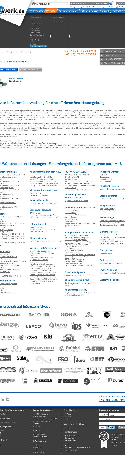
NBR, (11, 276)
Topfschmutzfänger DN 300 (110, 223)
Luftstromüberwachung (22, 52)
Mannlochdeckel (71, 217)
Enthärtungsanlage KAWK (74, 263)
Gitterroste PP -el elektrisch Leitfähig (43, 215)
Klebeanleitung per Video (39, 195)
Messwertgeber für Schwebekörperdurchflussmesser (112, 240)
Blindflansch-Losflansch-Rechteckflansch (80, 275)
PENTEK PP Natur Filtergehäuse (76, 244)
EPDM (19, 276)
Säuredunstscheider (72, 210)
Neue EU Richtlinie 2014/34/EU (41, 177)
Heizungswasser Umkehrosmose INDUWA (80, 265)
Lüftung (9, 52)
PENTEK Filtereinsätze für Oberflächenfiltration (74, 251)
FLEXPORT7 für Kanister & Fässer (77, 183)
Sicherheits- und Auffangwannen (42, 264)
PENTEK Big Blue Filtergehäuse (76, 240)
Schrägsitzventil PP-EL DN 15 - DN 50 (43, 185)
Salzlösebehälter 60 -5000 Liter (41, 257)
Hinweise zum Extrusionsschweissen (43, 203)
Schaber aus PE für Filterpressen (112, 263)
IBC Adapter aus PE (72, 177)
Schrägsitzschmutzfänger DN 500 (112, 225)
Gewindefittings (106, 179)
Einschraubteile (105, 177)
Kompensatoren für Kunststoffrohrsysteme (108, 210)
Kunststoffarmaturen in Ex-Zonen (42, 179)
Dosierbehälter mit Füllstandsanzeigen (44, 279)
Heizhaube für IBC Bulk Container (77, 190)
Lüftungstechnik (36, 227)
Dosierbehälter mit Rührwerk (40, 268)
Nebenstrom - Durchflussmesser (112, 243)
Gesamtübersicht (30, 69)
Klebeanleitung (35, 193)
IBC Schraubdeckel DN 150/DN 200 (77, 175)
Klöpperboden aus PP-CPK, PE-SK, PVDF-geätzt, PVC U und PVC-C (80, 224)
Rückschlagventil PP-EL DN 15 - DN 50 (44, 183)
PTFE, (6, 276)
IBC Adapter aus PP (72, 179)
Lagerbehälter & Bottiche (39, 260)
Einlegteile (104, 175)
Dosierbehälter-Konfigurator (40, 251)
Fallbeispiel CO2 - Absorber (75, 215)
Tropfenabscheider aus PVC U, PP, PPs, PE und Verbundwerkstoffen (80, 294)
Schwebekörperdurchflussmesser (112, 235)
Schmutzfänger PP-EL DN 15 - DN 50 (43, 181)
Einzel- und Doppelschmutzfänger (112, 221)
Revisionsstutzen (71, 219)
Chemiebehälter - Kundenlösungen (43, 277)
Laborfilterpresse (106, 253)
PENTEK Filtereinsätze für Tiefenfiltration (80, 255)
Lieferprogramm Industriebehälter (42, 266)
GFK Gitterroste (35, 213)
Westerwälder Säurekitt (108, 283)
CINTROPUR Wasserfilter (74, 261)
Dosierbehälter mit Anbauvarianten (43, 272)
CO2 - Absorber (70, 213)
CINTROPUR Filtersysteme (74, 259)
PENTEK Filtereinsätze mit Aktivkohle (78, 257)
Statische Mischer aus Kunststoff (112, 199)
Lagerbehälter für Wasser (39, 262)
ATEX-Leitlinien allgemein (39, 175)
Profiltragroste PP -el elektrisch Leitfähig (44, 217)
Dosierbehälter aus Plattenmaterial (42, 275)
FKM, (15, 276)
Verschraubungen (106, 181)
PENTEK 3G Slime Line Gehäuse (76, 235)
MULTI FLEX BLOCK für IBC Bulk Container (80, 181)
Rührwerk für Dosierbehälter (40, 270)
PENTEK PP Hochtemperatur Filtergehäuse (80, 242)
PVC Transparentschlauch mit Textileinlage (45, 241)
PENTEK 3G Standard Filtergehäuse (77, 237)
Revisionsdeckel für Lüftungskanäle (43, 229)
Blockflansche (70, 221)
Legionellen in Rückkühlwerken (76, 201)
